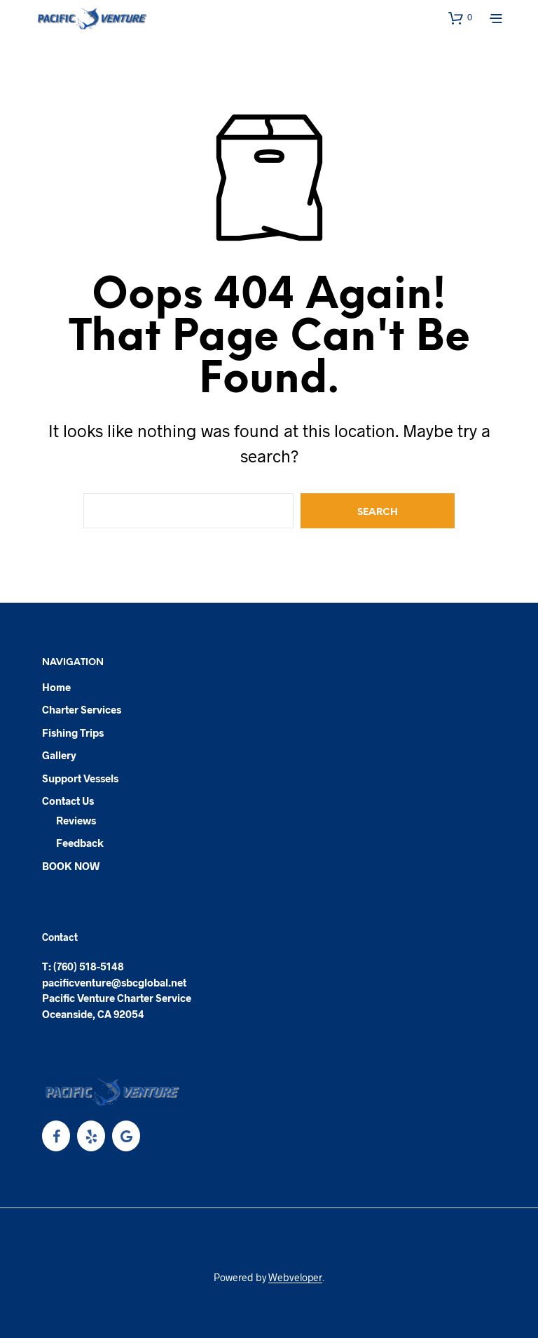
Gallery (59, 755)
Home (56, 687)
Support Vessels (80, 778)
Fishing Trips (73, 732)
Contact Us (68, 800)
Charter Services (81, 709)
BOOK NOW (70, 865)
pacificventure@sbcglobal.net (114, 982)
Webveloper (295, 1277)
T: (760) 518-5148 (83, 966)
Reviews (76, 820)
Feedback (80, 842)
